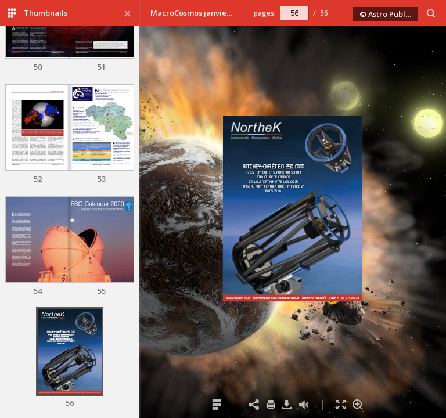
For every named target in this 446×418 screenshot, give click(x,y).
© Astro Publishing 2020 (389, 14)
